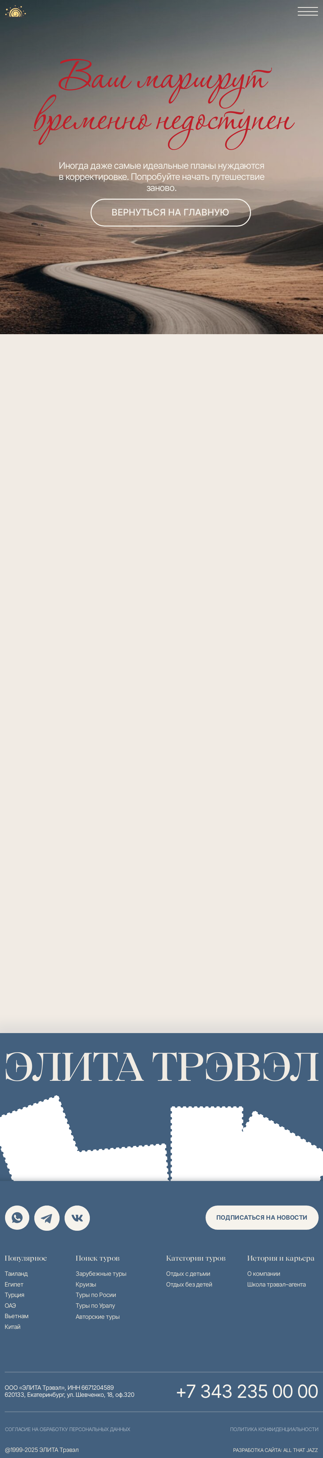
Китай (13, 1326)
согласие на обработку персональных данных (67, 1429)
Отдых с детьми (188, 1273)
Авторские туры (98, 1316)
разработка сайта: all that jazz (275, 1450)
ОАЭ (10, 1305)
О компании (263, 1273)
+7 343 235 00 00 (247, 1391)
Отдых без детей (189, 1284)
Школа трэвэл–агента (276, 1284)
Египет (14, 1284)
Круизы (86, 1284)
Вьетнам (17, 1315)
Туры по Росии (96, 1294)
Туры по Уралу (95, 1305)
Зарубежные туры (101, 1273)
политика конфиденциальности (274, 1429)
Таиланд (16, 1273)
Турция (14, 1294)
